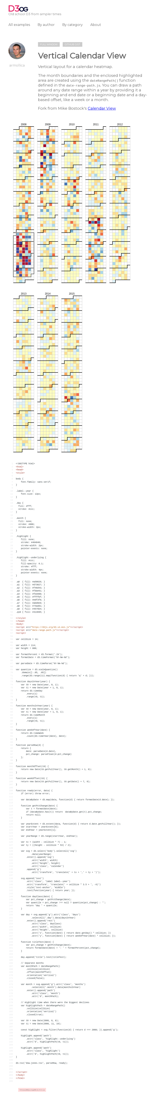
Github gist (72, 44)
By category (72, 25)
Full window (49, 44)
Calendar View (102, 108)
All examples (19, 25)
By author (46, 25)
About (95, 25)
